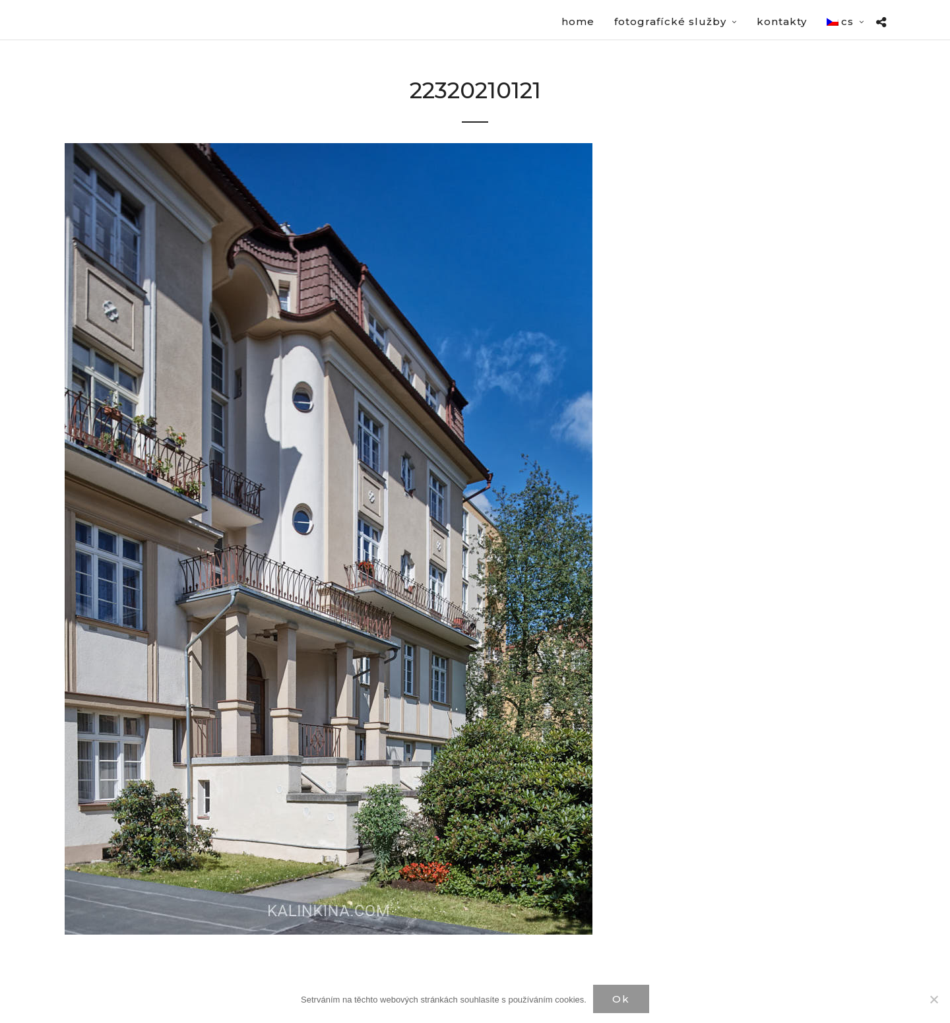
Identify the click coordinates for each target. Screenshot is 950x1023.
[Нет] (933, 999)
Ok (621, 999)
